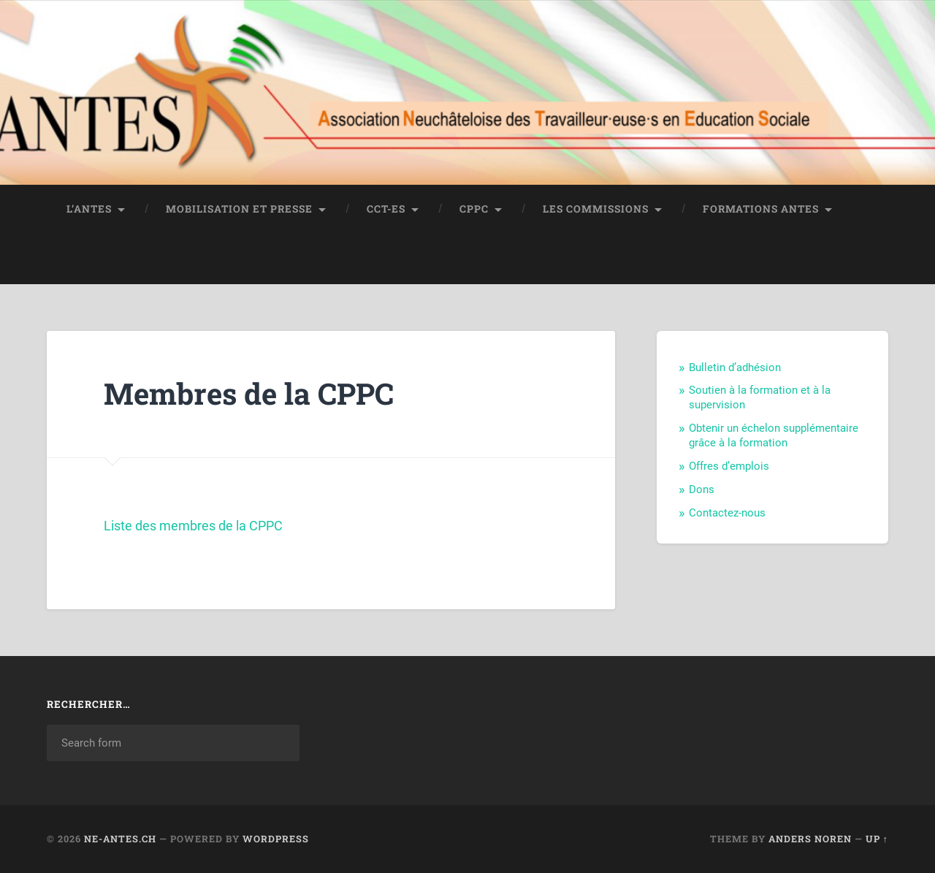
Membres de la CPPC (249, 393)
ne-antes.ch (120, 839)
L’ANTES (89, 209)
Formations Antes (761, 209)
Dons (701, 489)
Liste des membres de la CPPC (193, 525)
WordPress (276, 839)
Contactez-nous (727, 512)
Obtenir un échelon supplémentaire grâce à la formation (773, 435)
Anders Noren (810, 839)
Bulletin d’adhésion (735, 367)
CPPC (474, 209)
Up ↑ (877, 839)
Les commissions (596, 209)
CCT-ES (386, 209)
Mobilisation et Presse (239, 209)
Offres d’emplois (729, 466)
